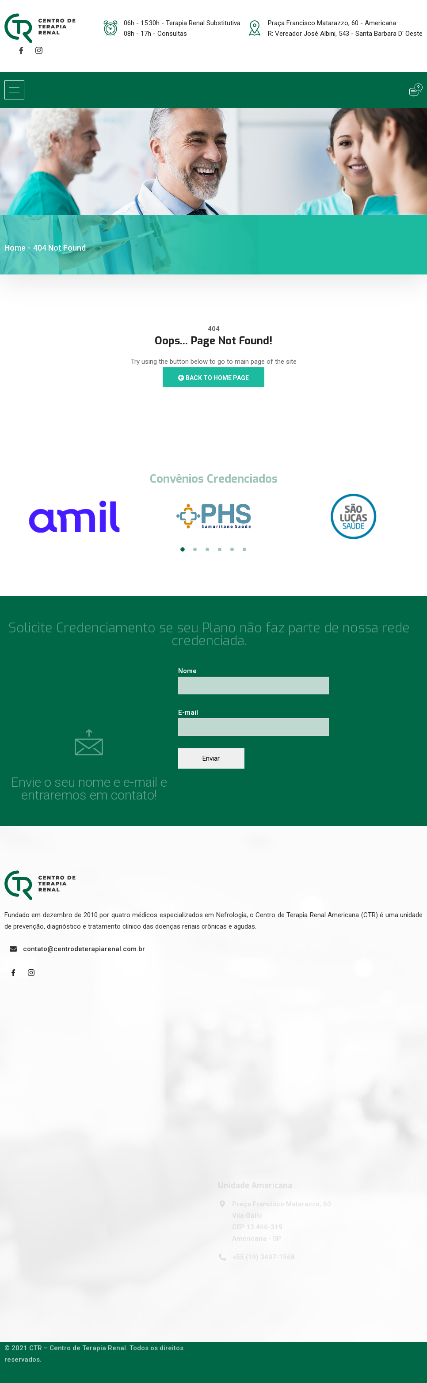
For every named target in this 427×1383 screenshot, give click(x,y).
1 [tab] (182, 550)
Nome (253, 678)
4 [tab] (219, 549)
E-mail (253, 720)
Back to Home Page (213, 377)
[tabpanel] (74, 516)
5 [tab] (232, 549)
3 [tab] (207, 549)
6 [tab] (244, 549)
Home (15, 247)
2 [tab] (195, 549)
